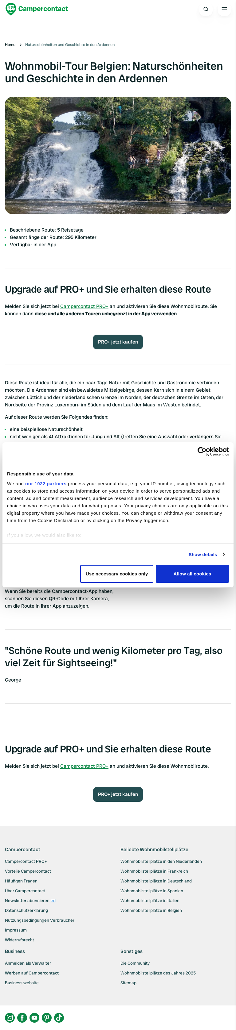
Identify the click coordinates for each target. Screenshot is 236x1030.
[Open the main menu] (224, 9)
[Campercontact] (37, 9)
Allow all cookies (192, 573)
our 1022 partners (45, 483)
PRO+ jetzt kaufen (118, 342)
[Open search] (206, 9)
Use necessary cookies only (117, 573)
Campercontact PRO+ (84, 306)
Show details (203, 554)
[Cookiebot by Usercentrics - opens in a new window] (202, 451)
